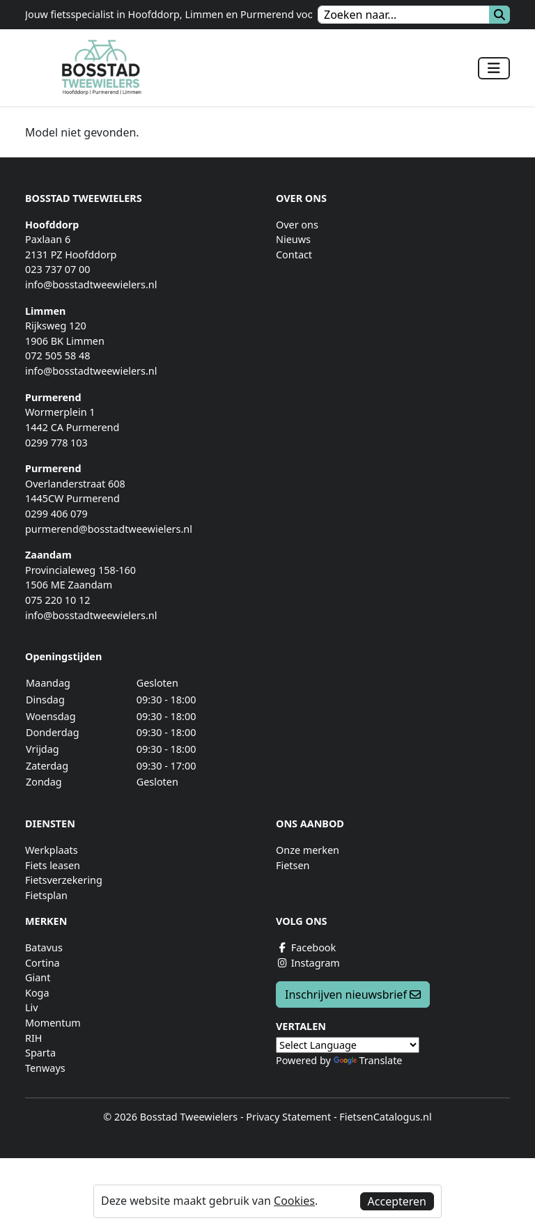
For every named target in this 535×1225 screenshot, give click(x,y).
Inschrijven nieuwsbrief (353, 994)
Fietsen (292, 865)
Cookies (294, 1200)
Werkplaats (51, 850)
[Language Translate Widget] (347, 1045)
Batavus (44, 947)
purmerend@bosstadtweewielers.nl (108, 529)
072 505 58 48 (58, 355)
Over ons (297, 224)
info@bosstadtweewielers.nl (91, 284)
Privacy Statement (288, 1116)
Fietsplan (46, 895)
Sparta (40, 1052)
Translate (368, 1060)
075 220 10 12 (58, 600)
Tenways (45, 1068)
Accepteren (397, 1201)
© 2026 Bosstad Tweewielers (170, 1116)
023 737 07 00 (58, 269)
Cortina (42, 962)
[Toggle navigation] (494, 68)
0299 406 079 (56, 513)
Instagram (308, 962)
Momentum (53, 1022)
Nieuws (293, 239)
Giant (37, 977)
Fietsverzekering (63, 880)
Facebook (306, 947)
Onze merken (307, 850)
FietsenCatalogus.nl (385, 1116)
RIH (33, 1038)
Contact (294, 254)
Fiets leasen (52, 865)
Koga (37, 992)
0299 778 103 (56, 442)
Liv (31, 1007)
